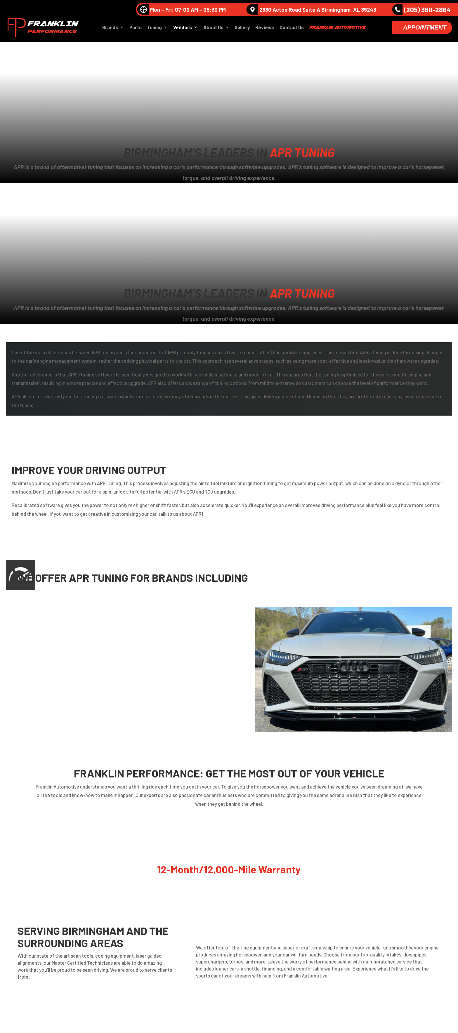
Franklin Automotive (337, 28)
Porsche (44, 630)
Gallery (242, 28)
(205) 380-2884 (421, 9)
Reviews (264, 28)
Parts (135, 28)
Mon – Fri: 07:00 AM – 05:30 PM (181, 9)
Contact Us (292, 28)
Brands (110, 28)
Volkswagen (77, 616)
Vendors (182, 28)
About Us (213, 28)
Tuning (154, 28)
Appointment (424, 28)
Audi (39, 616)
